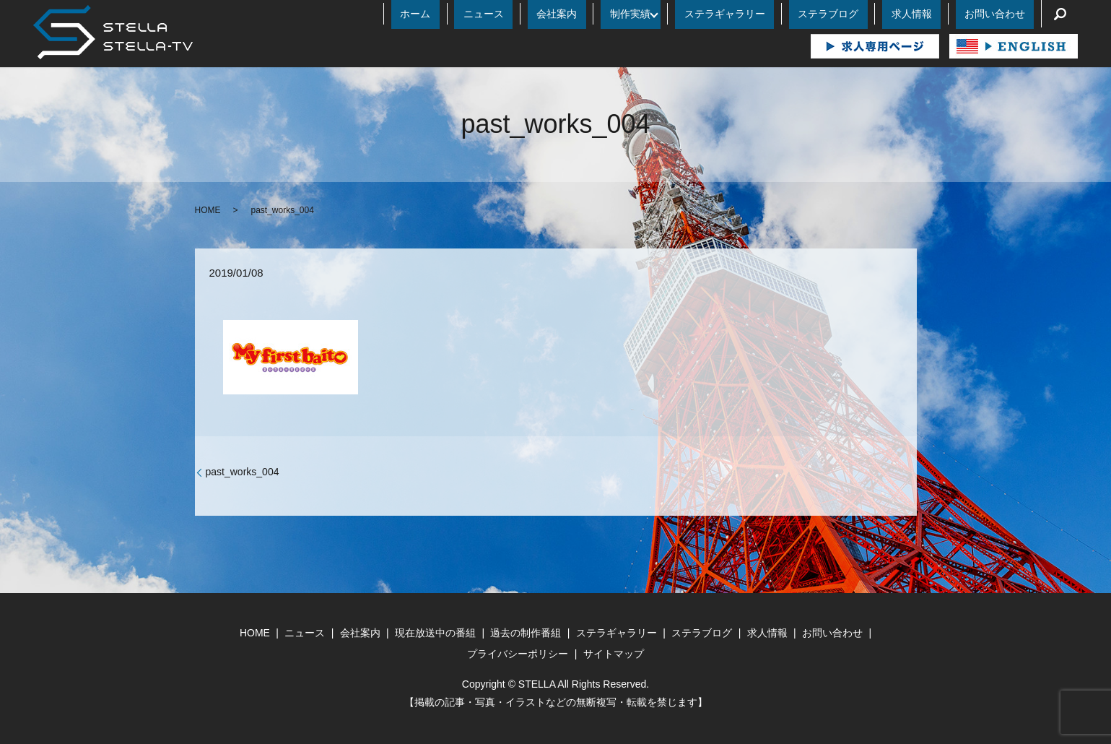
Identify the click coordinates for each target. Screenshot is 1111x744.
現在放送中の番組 (435, 633)
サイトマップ (613, 653)
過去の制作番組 (525, 633)
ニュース (591, 14)
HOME (208, 210)
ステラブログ (872, 14)
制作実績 (701, 14)
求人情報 (938, 14)
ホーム (541, 14)
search (1060, 14)
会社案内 (646, 14)
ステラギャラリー (787, 14)
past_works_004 (242, 471)
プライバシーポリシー (517, 653)
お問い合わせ (1003, 14)
